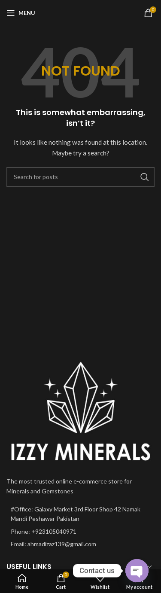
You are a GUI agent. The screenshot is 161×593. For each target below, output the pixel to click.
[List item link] (80, 531)
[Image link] (80, 411)
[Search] (80, 177)
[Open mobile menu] (20, 12)
